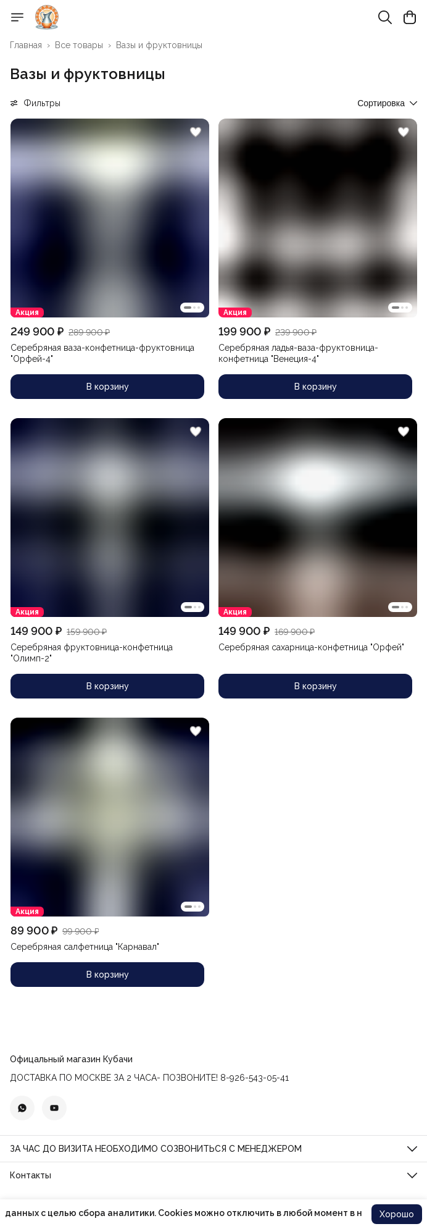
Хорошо (396, 1214)
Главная (26, 45)
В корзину (107, 387)
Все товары (79, 45)
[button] (109, 218)
